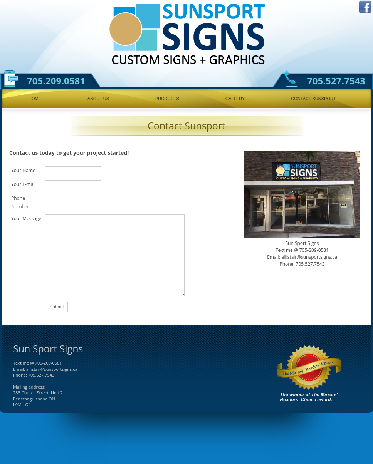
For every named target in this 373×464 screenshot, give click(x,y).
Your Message (26, 218)
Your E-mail (23, 184)
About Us (98, 98)
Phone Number (20, 202)
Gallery (235, 98)
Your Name (23, 170)
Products (167, 98)
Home (35, 98)
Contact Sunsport (313, 98)
